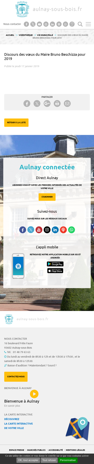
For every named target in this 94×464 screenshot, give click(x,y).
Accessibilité (56, 450)
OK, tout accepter (28, 460)
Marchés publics (36, 450)
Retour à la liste (16, 122)
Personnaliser (68, 460)
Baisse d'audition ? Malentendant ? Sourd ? (31, 365)
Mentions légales (75, 450)
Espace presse (16, 450)
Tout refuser (49, 460)
